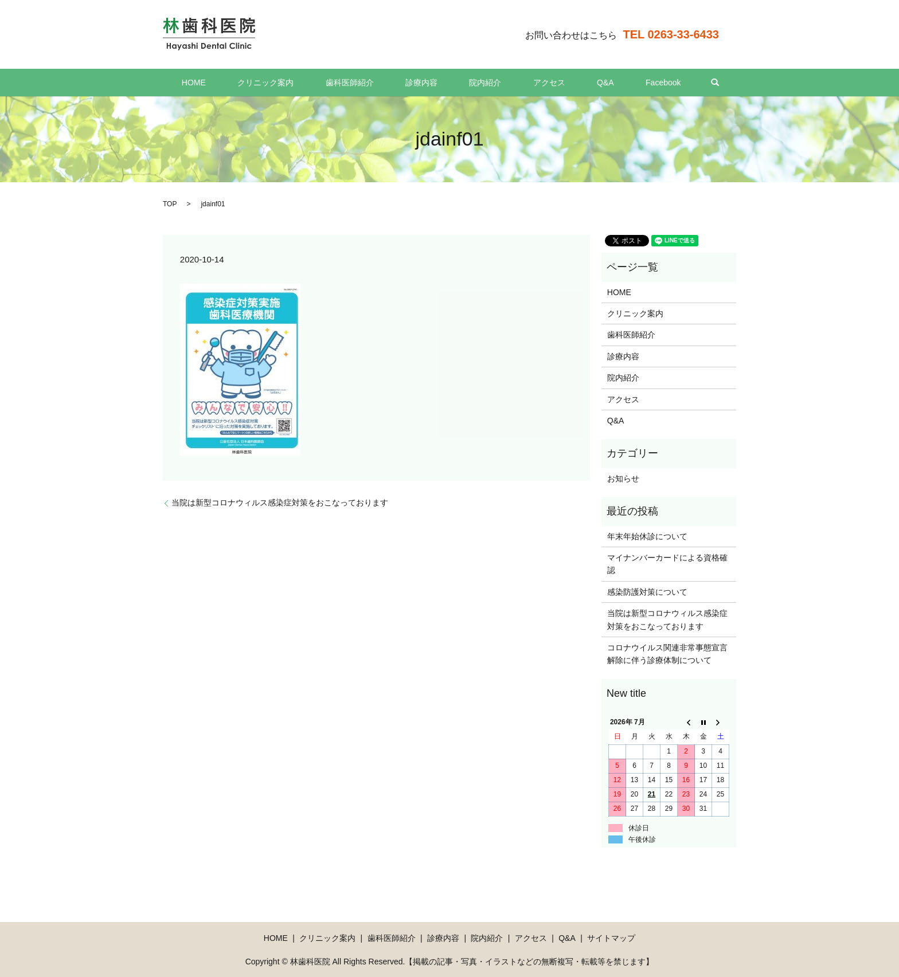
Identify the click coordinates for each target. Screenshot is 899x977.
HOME (237, 82)
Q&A (574, 82)
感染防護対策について (647, 592)
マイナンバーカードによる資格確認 (667, 564)
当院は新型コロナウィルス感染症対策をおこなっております (279, 502)
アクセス (530, 82)
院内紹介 (479, 82)
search (665, 82)
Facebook (619, 82)
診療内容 (428, 82)
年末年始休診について (647, 536)
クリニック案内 (297, 82)
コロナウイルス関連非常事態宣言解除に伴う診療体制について (667, 654)
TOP (170, 204)
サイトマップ (611, 938)
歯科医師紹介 (368, 82)
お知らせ (623, 478)
